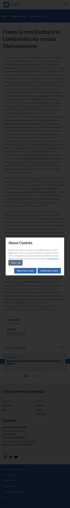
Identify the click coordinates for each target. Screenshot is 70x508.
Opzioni (14, 263)
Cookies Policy (53, 258)
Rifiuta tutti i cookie (25, 271)
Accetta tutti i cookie (49, 271)
